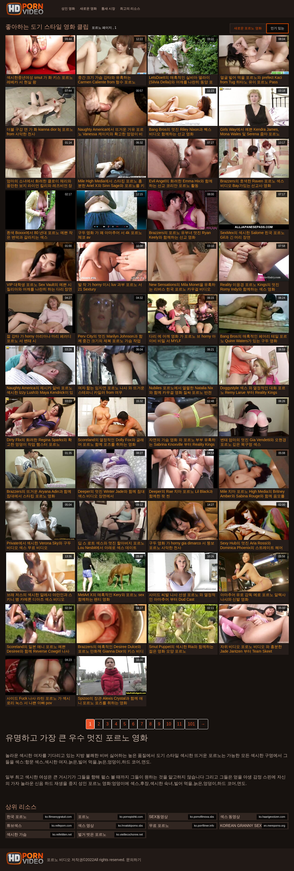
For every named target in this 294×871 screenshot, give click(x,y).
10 (168, 724)
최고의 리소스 (135, 8)
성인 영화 (68, 8)
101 (191, 724)
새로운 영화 (90, 8)
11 (179, 724)
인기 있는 (277, 28)
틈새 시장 (112, 8)
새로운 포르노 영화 (248, 28)
